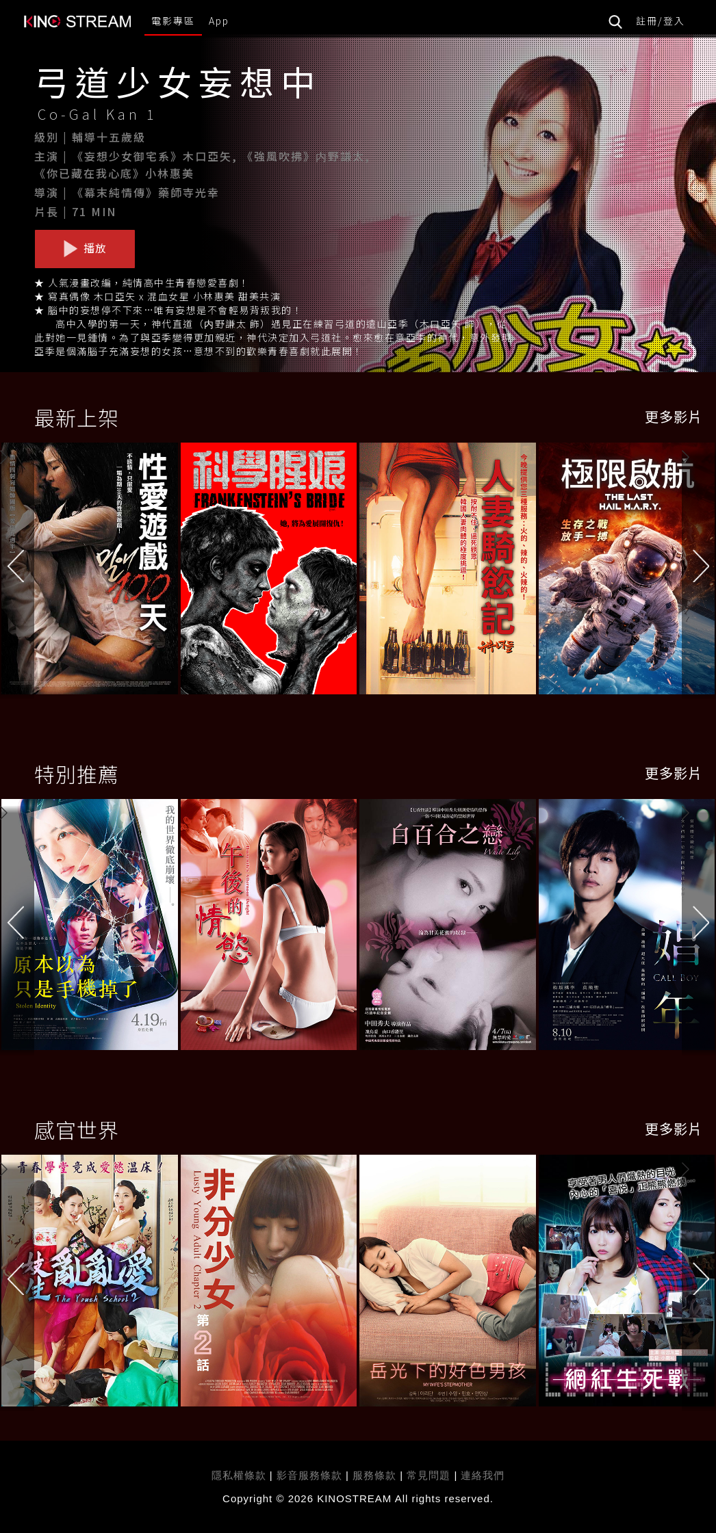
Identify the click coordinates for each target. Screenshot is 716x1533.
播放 (84, 248)
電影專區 (173, 20)
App (219, 20)
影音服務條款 (309, 1475)
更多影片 (673, 416)
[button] (699, 571)
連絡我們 (482, 1475)
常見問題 (428, 1475)
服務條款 (376, 1475)
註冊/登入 (660, 20)
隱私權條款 (239, 1475)
